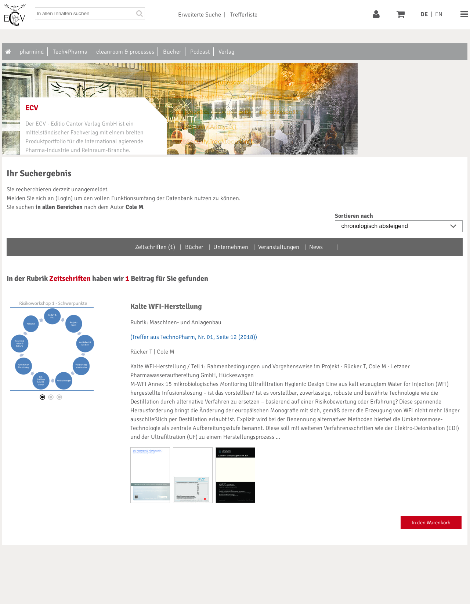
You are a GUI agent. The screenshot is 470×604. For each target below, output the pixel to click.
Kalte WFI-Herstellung (166, 306)
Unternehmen (230, 247)
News (316, 247)
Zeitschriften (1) (155, 247)
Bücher (194, 247)
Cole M (165, 351)
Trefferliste (243, 14)
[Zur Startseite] (8, 51)
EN (438, 14)
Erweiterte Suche (199, 14)
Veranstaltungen (278, 247)
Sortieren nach (354, 216)
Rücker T (141, 351)
